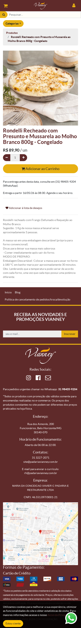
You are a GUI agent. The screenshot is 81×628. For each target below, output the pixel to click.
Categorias (12, 23)
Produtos (12, 32)
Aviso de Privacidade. (61, 615)
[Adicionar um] (23, 157)
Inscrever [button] (69, 333)
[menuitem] (8, 292)
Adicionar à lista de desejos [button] (24, 208)
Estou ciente (13, 623)
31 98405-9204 (67, 389)
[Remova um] (6, 157)
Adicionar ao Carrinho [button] (40, 169)
